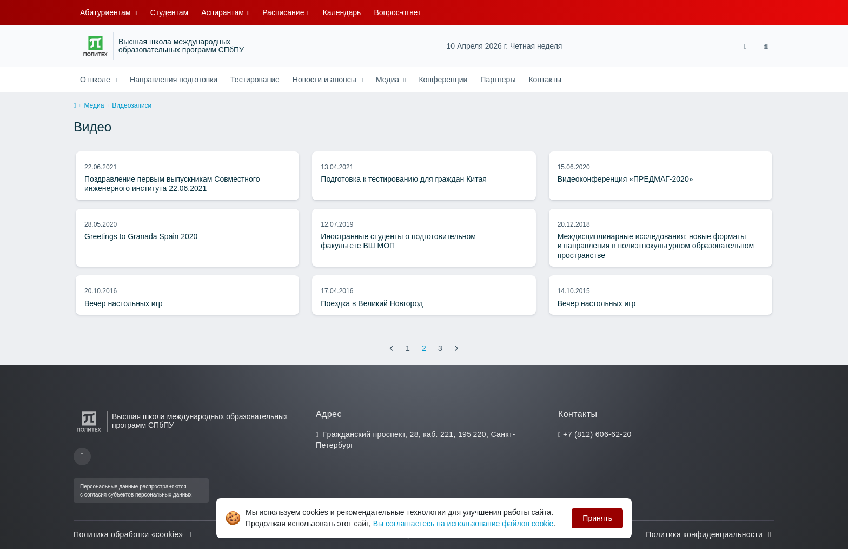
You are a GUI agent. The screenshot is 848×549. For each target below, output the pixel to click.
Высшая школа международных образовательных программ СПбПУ (181, 46)
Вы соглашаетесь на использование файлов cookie (463, 523)
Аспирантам (223, 12)
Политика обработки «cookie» (134, 534)
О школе (96, 79)
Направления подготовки (173, 79)
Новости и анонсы (326, 79)
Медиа (388, 79)
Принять (597, 518)
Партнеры (497, 79)
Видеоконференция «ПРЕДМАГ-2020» (625, 179)
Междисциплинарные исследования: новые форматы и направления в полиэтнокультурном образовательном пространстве (656, 246)
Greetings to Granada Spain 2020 (140, 236)
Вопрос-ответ (397, 12)
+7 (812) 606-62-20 (597, 434)
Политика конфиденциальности (710, 534)
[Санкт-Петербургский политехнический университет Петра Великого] (95, 46)
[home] (75, 106)
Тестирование (255, 79)
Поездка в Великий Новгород (372, 303)
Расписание (284, 12)
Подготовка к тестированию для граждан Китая (403, 179)
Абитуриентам (106, 12)
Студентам (169, 12)
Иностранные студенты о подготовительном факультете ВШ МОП (398, 241)
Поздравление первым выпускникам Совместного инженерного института (172, 184)
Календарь (342, 12)
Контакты (544, 79)
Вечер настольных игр (123, 303)
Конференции (443, 79)
